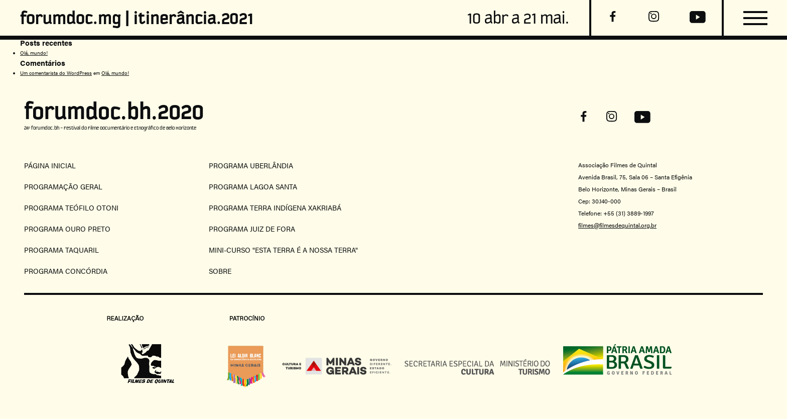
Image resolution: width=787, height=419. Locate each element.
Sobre (220, 271)
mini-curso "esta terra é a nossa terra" (283, 250)
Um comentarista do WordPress (56, 72)
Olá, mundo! (34, 52)
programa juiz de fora (252, 229)
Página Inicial (50, 165)
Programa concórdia (65, 271)
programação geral (63, 186)
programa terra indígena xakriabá (275, 207)
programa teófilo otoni (71, 207)
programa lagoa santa (253, 186)
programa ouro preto (67, 229)
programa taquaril (61, 250)
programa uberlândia (251, 165)
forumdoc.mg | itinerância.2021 (136, 18)
